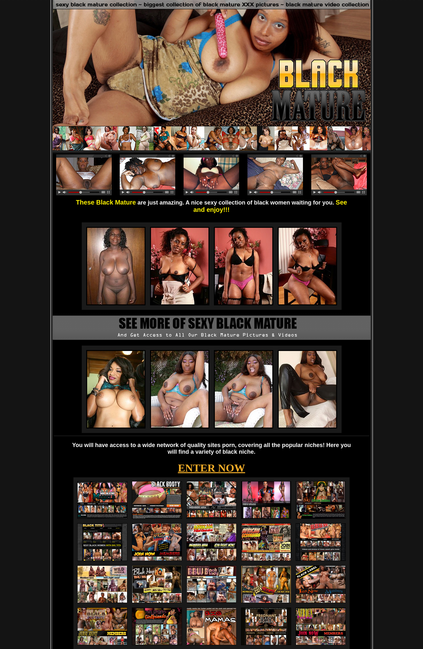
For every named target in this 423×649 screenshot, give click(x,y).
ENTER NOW (211, 468)
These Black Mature (106, 202)
